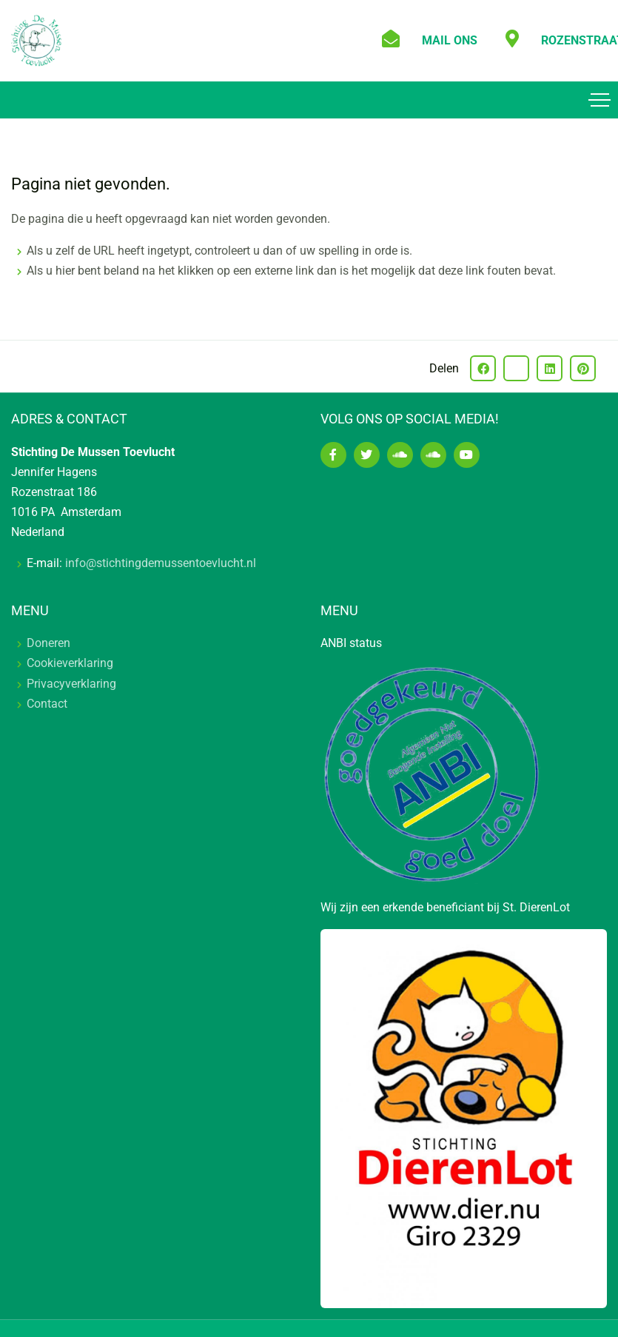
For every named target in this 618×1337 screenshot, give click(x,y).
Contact (47, 704)
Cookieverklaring (70, 663)
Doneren (48, 643)
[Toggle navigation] (599, 99)
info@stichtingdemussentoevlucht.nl (160, 563)
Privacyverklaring (71, 684)
